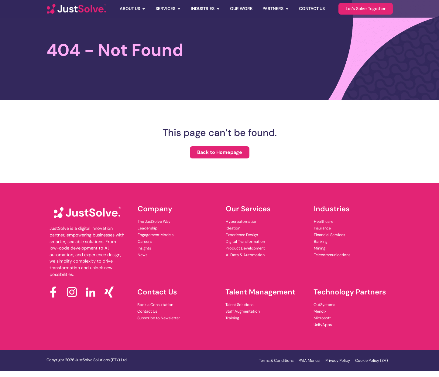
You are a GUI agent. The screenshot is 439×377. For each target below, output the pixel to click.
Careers (145, 241)
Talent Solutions (239, 304)
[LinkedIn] (93, 292)
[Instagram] (74, 292)
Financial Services (329, 234)
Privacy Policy (337, 360)
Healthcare (323, 221)
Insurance (322, 228)
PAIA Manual (310, 360)
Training (232, 318)
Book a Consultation (155, 304)
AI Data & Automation (245, 254)
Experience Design (242, 234)
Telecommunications (332, 254)
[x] (111, 292)
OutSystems (324, 304)
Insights (144, 248)
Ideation (233, 228)
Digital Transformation (245, 241)
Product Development (245, 248)
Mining (319, 248)
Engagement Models (155, 234)
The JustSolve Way (154, 221)
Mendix (320, 311)
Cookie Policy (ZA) (371, 360)
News (142, 254)
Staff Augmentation (242, 311)
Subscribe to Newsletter (158, 318)
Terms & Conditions (276, 360)
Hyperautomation (241, 221)
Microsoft (322, 318)
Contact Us (147, 311)
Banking (321, 241)
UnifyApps (323, 324)
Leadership (147, 228)
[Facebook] (55, 292)
